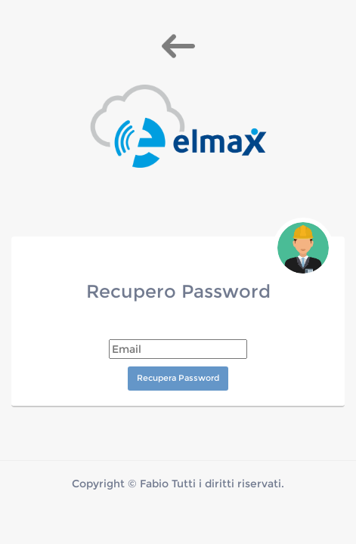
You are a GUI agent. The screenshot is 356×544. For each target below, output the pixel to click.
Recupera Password (178, 377)
